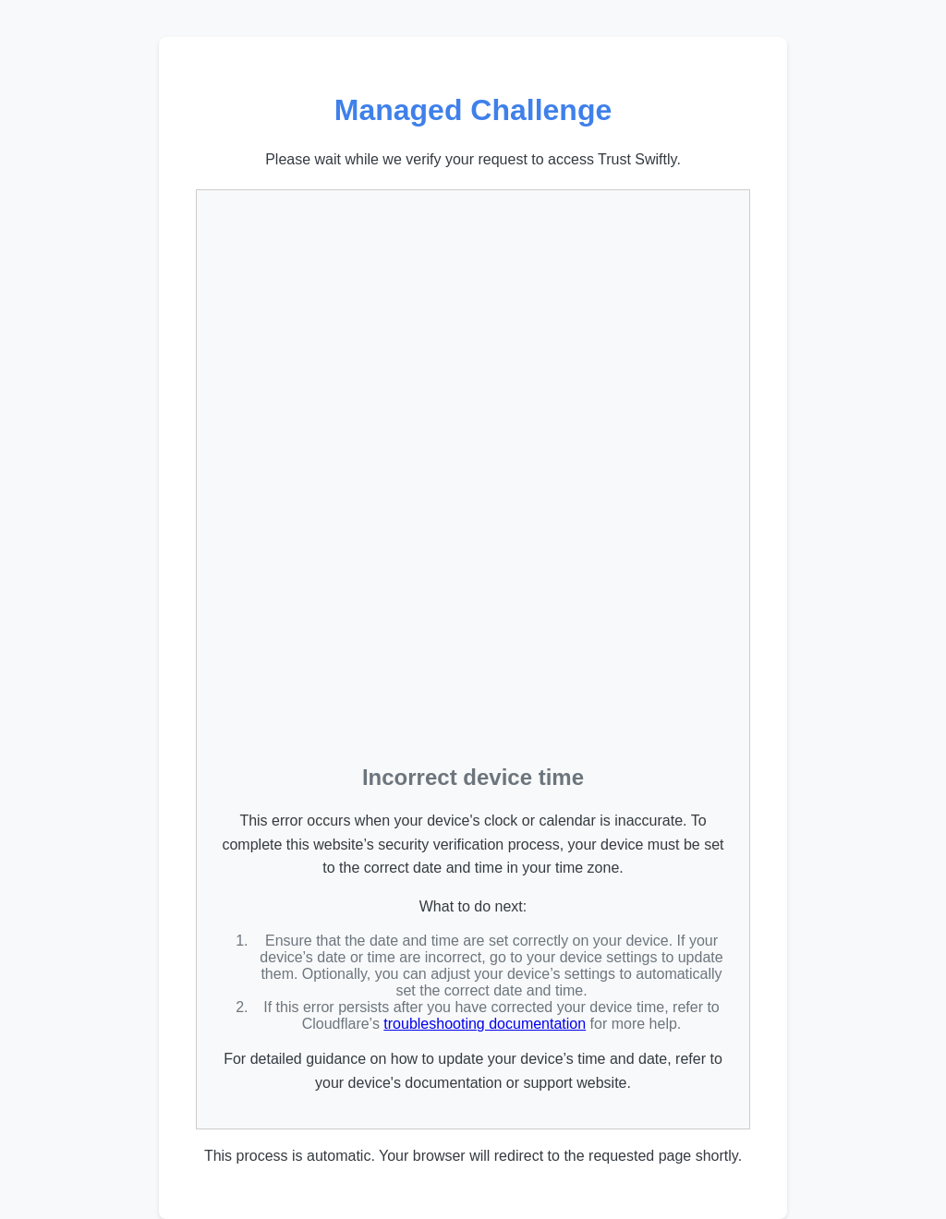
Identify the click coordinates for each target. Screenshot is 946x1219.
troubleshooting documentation (484, 1024)
